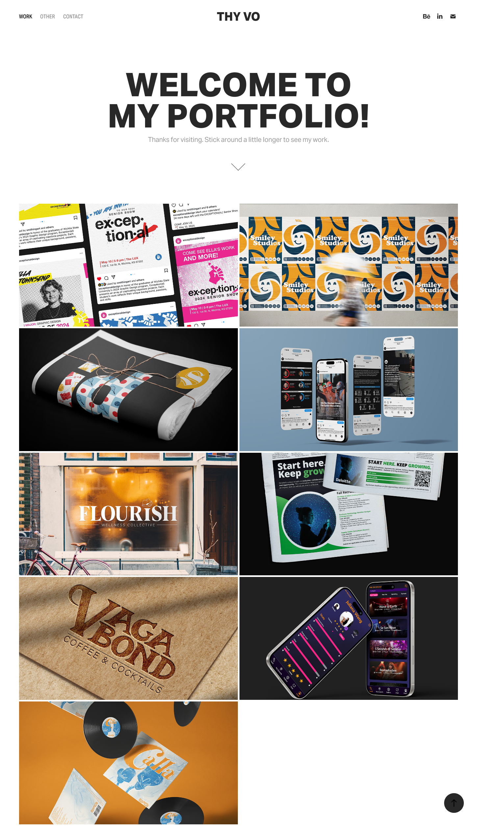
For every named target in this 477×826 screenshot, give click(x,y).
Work (25, 16)
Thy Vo (238, 16)
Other (47, 16)
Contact (73, 16)
